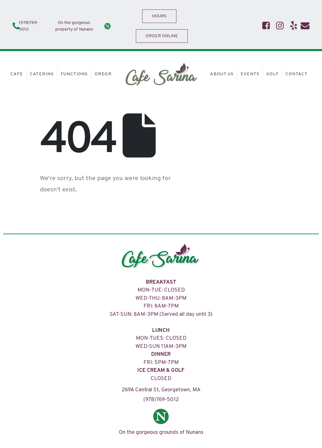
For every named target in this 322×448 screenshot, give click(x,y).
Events (250, 74)
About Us (222, 74)
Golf (272, 74)
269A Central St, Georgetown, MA (161, 390)
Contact (297, 74)
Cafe (16, 74)
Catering (42, 74)
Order (103, 74)
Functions (74, 74)
